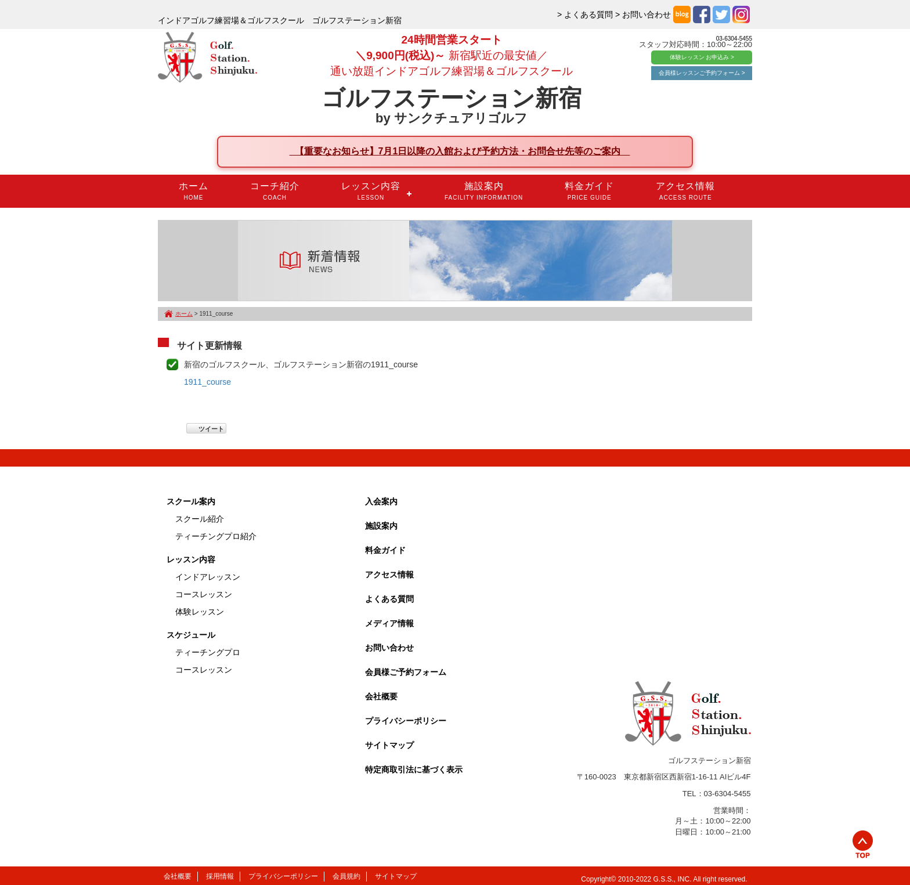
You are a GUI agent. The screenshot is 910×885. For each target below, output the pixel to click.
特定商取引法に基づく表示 (414, 769)
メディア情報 (389, 623)
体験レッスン (199, 611)
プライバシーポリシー (405, 720)
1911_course (207, 381)
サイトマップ (389, 745)
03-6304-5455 (734, 38)
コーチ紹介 (274, 191)
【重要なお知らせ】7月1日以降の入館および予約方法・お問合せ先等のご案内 (460, 151)
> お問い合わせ (643, 14)
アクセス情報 (685, 191)
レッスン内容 (370, 191)
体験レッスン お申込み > (702, 57)
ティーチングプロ (207, 652)
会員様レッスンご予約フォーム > (702, 73)
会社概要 (381, 696)
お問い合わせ (389, 647)
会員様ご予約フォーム (405, 672)
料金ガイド (589, 191)
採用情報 (220, 876)
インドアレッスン (207, 576)
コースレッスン (203, 594)
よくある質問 (389, 599)
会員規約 (346, 876)
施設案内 (484, 191)
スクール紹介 (199, 518)
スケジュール (191, 635)
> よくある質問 (585, 14)
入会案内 (381, 501)
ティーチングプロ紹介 (216, 536)
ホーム (193, 191)
